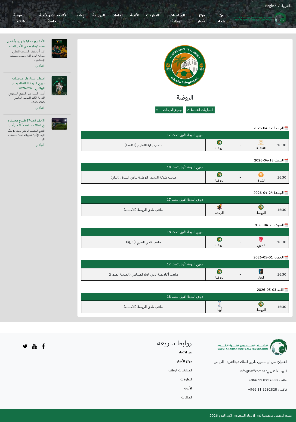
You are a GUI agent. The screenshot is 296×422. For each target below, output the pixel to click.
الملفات (117, 15)
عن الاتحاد (221, 18)
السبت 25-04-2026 (269, 225)
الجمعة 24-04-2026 (268, 193)
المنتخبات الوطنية (177, 18)
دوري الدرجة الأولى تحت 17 (185, 135)
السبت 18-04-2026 (269, 160)
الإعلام (81, 15)
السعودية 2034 (20, 18)
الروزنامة (98, 15)
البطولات (152, 15)
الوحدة (219, 210)
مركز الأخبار (202, 18)
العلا (261, 274)
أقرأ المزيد (38, 66)
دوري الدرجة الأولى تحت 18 (185, 167)
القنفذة (260, 145)
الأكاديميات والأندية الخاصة (53, 18)
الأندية (134, 15)
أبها (219, 307)
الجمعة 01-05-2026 (268, 257)
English (270, 6)
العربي (261, 242)
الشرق (261, 177)
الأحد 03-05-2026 (270, 290)
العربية (285, 6)
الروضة (219, 145)
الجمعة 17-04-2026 (268, 128)
